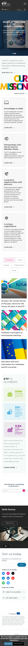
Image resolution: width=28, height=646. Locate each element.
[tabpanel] (14, 33)
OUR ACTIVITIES (19, 93)
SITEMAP (16, 634)
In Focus (9, 260)
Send (21, 564)
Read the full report (14, 40)
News (20, 260)
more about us (7, 72)
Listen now (9, 523)
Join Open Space (12, 598)
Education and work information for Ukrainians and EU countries (12, 364)
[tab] (9, 259)
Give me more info (18, 643)
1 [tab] (12, 53)
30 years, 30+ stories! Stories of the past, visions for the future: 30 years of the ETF (13, 303)
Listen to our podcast (13, 592)
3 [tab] (15, 53)
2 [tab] (6, 546)
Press (14, 270)
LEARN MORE (8, 127)
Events (6, 265)
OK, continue (8, 643)
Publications (19, 265)
